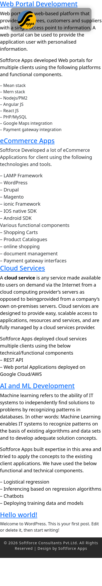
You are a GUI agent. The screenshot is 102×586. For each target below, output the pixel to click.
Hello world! (18, 514)
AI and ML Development (37, 385)
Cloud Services (22, 268)
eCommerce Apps (27, 140)
